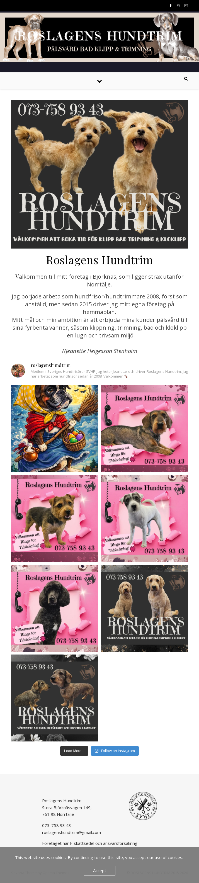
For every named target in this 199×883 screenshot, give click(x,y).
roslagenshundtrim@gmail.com (71, 832)
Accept (99, 870)
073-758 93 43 (56, 825)
